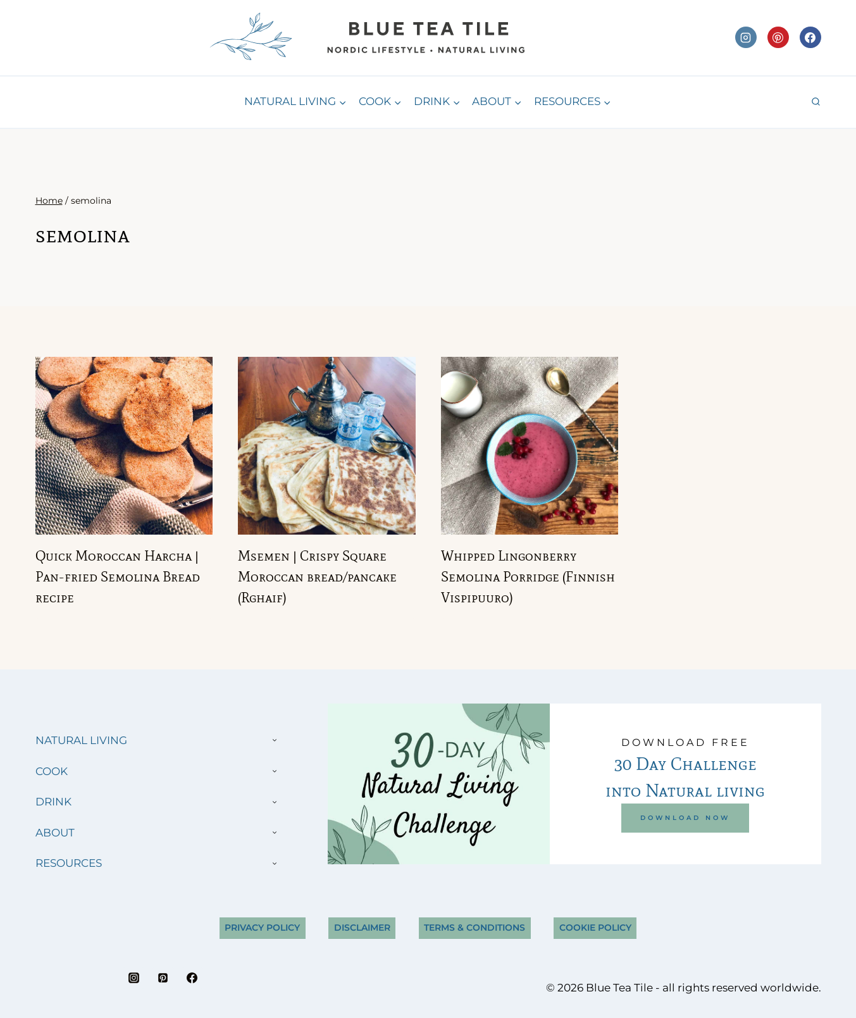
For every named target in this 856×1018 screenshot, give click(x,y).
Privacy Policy (262, 927)
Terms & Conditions (474, 927)
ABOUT (55, 832)
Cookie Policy (595, 927)
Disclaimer (362, 927)
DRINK (53, 801)
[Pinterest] (778, 37)
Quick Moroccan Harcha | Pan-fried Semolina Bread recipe (117, 576)
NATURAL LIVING (81, 740)
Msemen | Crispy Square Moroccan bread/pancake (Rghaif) (317, 576)
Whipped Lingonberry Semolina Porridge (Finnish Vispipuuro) (528, 576)
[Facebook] (810, 37)
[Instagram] (746, 37)
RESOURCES (68, 863)
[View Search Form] (816, 102)
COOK (51, 771)
